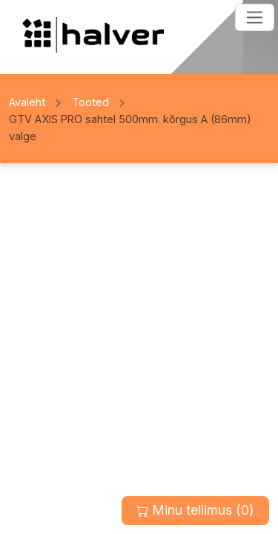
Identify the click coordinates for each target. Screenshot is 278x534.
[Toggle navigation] (254, 17)
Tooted (90, 102)
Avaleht (27, 102)
